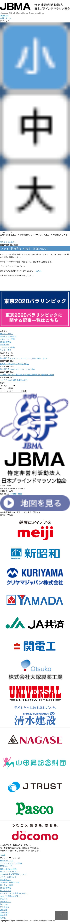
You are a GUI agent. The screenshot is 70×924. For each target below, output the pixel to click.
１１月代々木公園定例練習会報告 (14, 380)
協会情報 (3, 910)
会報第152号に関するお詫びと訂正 (14, 364)
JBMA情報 (4, 15)
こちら (39, 271)
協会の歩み (4, 912)
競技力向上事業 (6, 885)
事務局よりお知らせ (8, 242)
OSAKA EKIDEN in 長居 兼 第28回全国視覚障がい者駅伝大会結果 (27, 375)
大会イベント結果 (7, 347)
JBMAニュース (6, 866)
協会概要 (3, 915)
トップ (61, 915)
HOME (3, 855)
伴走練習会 (4, 345)
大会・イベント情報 (8, 869)
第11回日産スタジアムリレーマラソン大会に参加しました (24, 358)
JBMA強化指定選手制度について (13, 874)
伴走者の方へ (5, 880)
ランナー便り (5, 350)
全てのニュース (6, 334)
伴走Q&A (4, 904)
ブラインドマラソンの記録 (11, 863)
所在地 (3, 918)
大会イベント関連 (7, 339)
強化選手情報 (5, 342)
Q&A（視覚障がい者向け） (11, 896)
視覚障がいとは (6, 861)
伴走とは (3, 899)
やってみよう (5, 891)
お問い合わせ (5, 18)
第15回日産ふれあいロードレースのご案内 (17, 369)
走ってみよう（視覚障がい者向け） (14, 893)
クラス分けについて (8, 877)
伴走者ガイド (5, 902)
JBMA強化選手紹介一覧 (10, 882)
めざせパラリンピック (9, 871)
